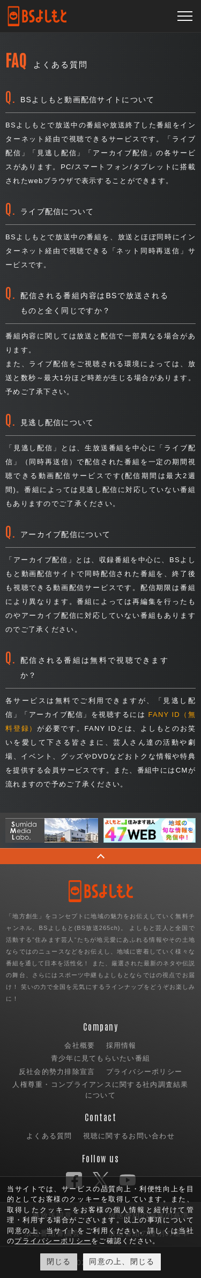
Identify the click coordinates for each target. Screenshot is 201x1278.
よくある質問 (49, 1136)
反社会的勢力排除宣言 (57, 1072)
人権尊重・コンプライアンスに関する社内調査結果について (100, 1089)
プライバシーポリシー (144, 1072)
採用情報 (121, 1045)
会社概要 (79, 1045)
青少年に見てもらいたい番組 (101, 1058)
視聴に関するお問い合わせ (129, 1136)
